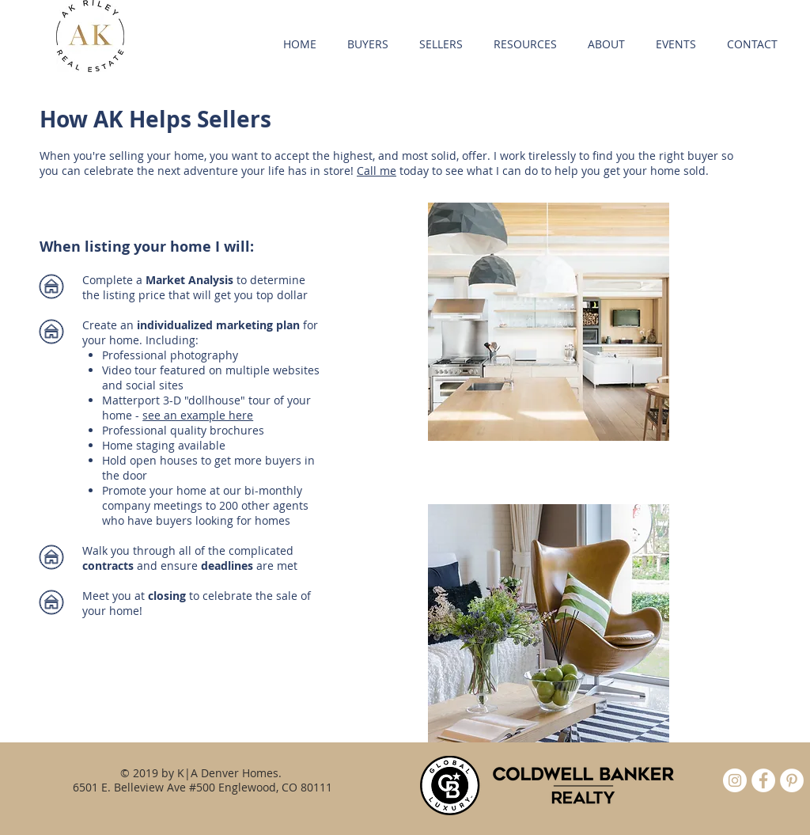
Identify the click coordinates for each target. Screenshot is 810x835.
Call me (376, 170)
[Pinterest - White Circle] (792, 780)
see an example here (197, 415)
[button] (367, 44)
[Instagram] (735, 780)
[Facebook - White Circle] (763, 780)
